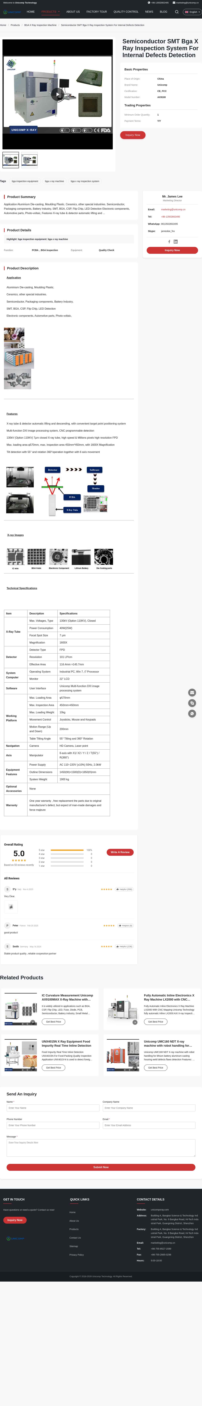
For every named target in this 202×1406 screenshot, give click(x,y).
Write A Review (120, 852)
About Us (73, 11)
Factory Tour (97, 11)
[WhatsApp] (192, 714)
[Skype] (192, 703)
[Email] (192, 693)
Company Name (111, 1102)
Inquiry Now (172, 250)
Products (49, 11)
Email (106, 1119)
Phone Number (14, 1119)
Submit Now (100, 1169)
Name (10, 1102)
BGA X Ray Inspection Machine (40, 25)
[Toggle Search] (177, 12)
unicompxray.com (160, 1212)
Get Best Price (53, 1021)
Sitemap (73, 1248)
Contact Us (75, 1240)
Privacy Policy (76, 1257)
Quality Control (126, 11)
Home (31, 11)
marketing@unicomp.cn (187, 2)
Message (12, 1136)
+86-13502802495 (170, 216)
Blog (163, 11)
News (149, 11)
